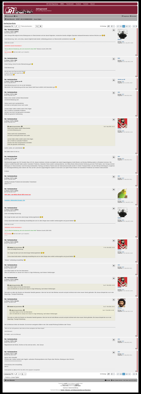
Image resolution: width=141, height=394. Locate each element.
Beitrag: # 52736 (9, 158)
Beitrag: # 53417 (9, 353)
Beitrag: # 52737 (9, 178)
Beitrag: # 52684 (9, 60)
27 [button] (118, 26)
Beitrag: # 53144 (9, 279)
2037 (123, 94)
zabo (119, 92)
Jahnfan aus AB (121, 79)
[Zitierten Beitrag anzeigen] (22, 126)
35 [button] (134, 26)
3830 (123, 201)
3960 (123, 41)
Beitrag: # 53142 (9, 242)
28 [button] (121, 26)
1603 (123, 130)
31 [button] (129, 26)
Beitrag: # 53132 (9, 190)
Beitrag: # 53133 (9, 209)
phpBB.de (77, 384)
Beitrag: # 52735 (9, 121)
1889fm (62, 4)
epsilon (119, 199)
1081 (123, 81)
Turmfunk (85, 4)
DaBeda (119, 39)
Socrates (120, 308)
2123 (123, 310)
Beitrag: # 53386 (9, 341)
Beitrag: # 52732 (9, 94)
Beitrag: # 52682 (9, 31)
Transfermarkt (70, 4)
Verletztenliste (10, 23)
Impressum (65, 387)
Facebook (78, 4)
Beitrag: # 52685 (9, 81)
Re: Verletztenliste (12, 30)
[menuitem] (16, 16)
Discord (92, 4)
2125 (123, 60)
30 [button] (126, 26)
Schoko (119, 128)
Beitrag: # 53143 (9, 267)
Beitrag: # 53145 (9, 301)
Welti (119, 58)
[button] (108, 26)
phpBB (65, 383)
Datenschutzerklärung (73, 387)
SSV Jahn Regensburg (52, 4)
